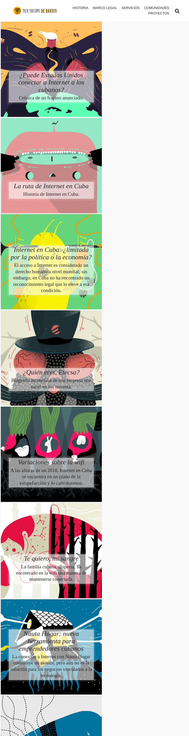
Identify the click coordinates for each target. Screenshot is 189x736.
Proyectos (158, 13)
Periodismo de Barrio (56, 701)
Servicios (131, 8)
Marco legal (105, 8)
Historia (80, 8)
